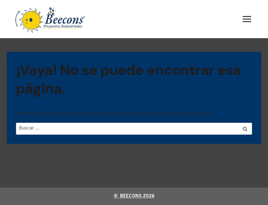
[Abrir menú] (246, 19)
